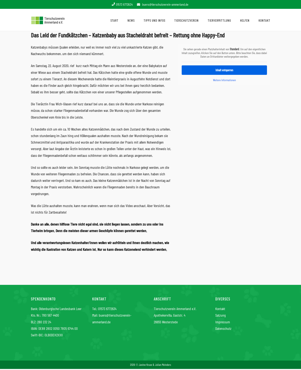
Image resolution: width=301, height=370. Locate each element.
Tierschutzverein (186, 20)
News (131, 20)
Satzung (220, 315)
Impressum (222, 322)
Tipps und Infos (154, 20)
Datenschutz (223, 328)
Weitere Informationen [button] (224, 80)
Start (114, 20)
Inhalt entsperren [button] (224, 70)
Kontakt (264, 20)
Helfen (245, 20)
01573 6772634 (107, 308)
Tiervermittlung (219, 20)
